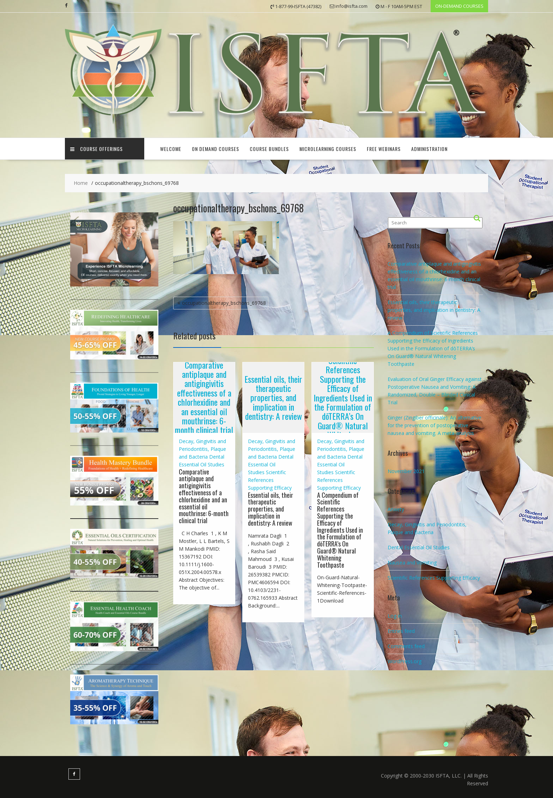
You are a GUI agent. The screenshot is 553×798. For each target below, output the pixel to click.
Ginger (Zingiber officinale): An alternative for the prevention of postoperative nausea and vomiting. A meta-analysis (434, 425)
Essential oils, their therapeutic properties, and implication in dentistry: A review (273, 397)
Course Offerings (96, 148)
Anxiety (396, 509)
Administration (429, 148)
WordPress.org (404, 661)
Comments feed (406, 645)
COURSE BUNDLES (269, 148)
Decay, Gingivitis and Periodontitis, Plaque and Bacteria (202, 448)
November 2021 (406, 471)
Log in (395, 615)
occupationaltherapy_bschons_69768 (224, 303)
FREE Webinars (384, 148)
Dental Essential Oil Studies (270, 464)
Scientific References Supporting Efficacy (270, 479)
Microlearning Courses (327, 148)
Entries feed (401, 630)
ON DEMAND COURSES (215, 148)
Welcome (170, 148)
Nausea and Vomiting (412, 562)
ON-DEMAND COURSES (459, 6)
